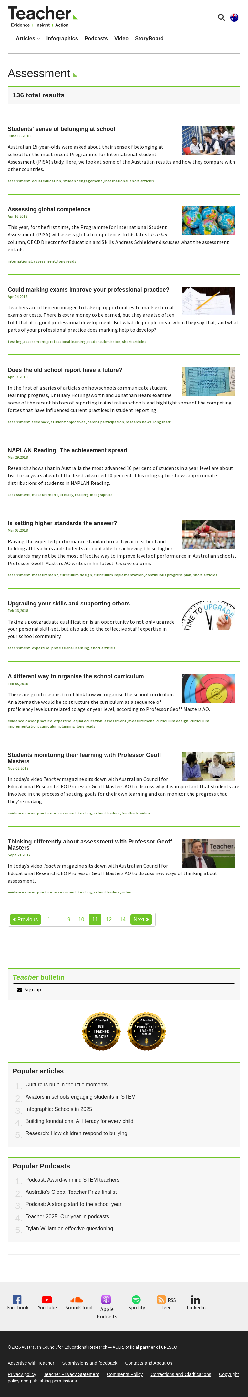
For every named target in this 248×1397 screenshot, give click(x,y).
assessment (19, 180)
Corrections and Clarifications (180, 1374)
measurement (45, 494)
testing (15, 341)
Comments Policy (125, 1374)
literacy (66, 494)
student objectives (68, 421)
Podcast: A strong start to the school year (74, 1204)
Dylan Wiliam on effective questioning (69, 1228)
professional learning (66, 341)
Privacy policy (22, 1374)
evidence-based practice (30, 720)
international (116, 180)
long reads (66, 261)
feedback (40, 421)
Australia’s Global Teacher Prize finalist (71, 1192)
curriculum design (76, 575)
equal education (46, 180)
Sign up (29, 989)
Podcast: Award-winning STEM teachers (72, 1179)
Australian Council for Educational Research (64, 1347)
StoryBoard (149, 38)
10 (81, 919)
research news (138, 421)
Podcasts (96, 38)
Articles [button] (28, 38)
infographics (101, 494)
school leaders (106, 813)
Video (121, 38)
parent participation (106, 421)
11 (95, 919)
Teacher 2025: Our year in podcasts (67, 1216)
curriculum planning (57, 726)
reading (81, 494)
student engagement (83, 180)
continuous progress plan (168, 575)
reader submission (103, 341)
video (145, 813)
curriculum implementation (119, 575)
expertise (40, 647)
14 (123, 919)
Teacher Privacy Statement (71, 1374)
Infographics (62, 38)
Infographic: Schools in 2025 (59, 1109)
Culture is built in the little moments (67, 1084)
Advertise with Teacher (31, 1363)
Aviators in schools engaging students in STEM (81, 1097)
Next (141, 919)
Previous (25, 919)
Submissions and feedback (89, 1363)
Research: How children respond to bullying (76, 1133)
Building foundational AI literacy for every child (79, 1121)
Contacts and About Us (148, 1363)
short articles (142, 180)
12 (109, 919)
